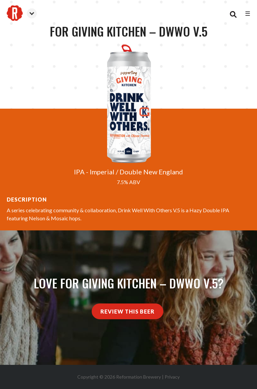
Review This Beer (127, 311)
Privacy (172, 377)
